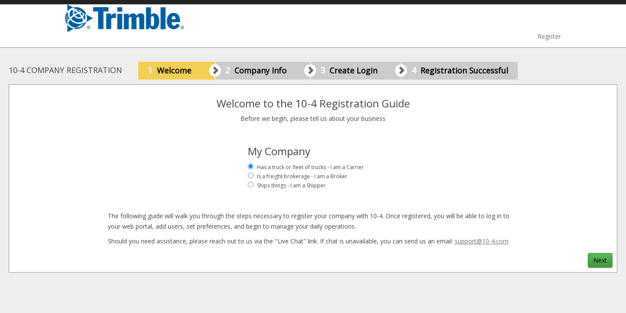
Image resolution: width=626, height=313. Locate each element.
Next (600, 260)
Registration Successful (459, 70)
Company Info (267, 70)
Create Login (360, 70)
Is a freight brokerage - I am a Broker (302, 176)
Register (549, 36)
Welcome (181, 70)
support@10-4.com (482, 241)
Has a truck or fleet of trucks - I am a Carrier (310, 167)
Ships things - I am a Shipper (291, 185)
